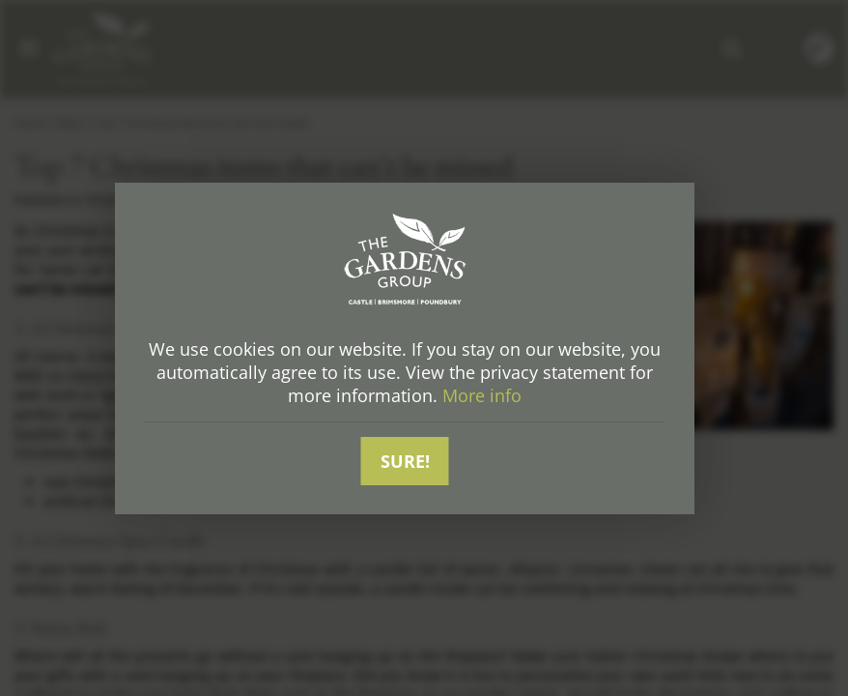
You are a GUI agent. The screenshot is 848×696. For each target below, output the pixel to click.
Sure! (405, 461)
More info (482, 395)
